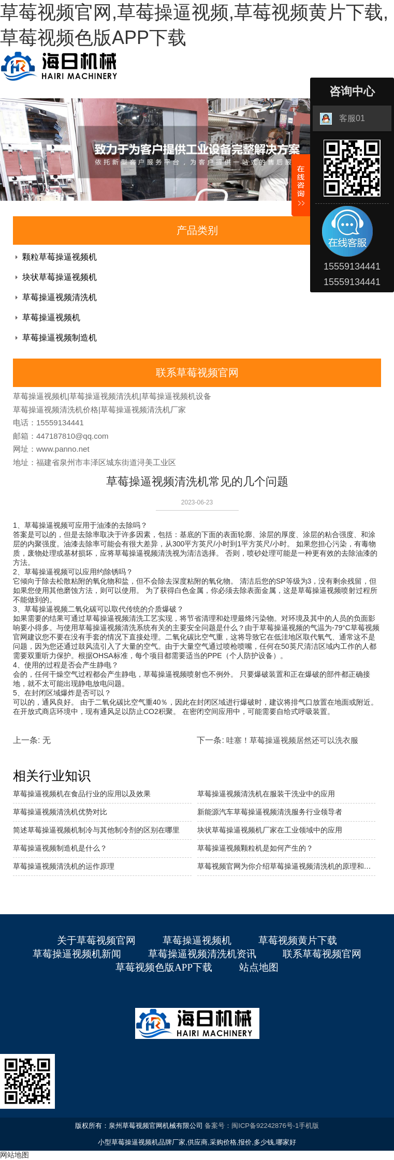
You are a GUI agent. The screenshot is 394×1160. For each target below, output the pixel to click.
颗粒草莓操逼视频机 (59, 256)
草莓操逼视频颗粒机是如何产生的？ (255, 848)
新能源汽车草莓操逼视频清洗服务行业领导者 (269, 812)
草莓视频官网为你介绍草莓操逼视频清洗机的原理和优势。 (286, 866)
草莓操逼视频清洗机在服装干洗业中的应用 (266, 794)
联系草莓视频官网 (322, 953)
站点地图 (259, 967)
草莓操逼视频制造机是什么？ (60, 848)
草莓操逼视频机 (51, 317)
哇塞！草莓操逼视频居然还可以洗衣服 (292, 740)
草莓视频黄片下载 (297, 940)
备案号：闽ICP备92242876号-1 (252, 1125)
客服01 (342, 119)
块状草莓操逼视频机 (59, 277)
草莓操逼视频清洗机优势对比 (60, 812)
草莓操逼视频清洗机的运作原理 (63, 866)
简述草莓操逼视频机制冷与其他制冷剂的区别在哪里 (96, 830)
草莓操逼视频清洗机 (59, 297)
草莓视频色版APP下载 (163, 967)
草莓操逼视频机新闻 (77, 953)
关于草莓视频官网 (96, 940)
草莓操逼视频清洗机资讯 (202, 953)
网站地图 (14, 1155)
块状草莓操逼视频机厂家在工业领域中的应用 (269, 830)
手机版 (309, 1125)
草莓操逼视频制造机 (59, 337)
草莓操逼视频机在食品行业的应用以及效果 (82, 794)
